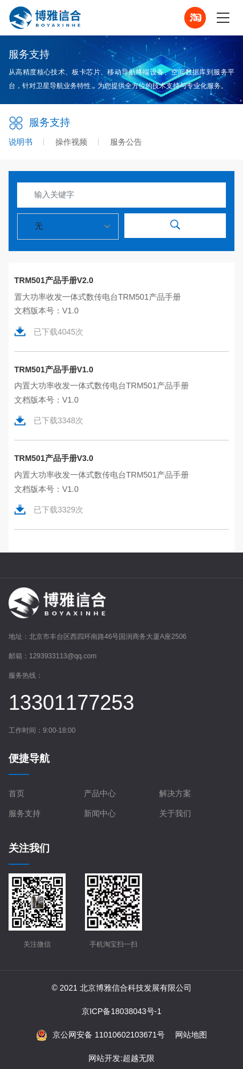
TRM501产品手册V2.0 (53, 280)
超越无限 (139, 1058)
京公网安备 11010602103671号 (100, 1035)
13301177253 (71, 702)
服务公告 (126, 141)
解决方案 (175, 793)
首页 (17, 793)
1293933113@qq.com (62, 656)
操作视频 (71, 141)
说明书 (21, 141)
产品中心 (100, 793)
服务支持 (24, 813)
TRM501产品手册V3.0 (53, 458)
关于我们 (175, 813)
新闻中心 (100, 813)
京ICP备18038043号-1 (121, 1011)
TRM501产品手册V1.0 (53, 369)
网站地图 (191, 1034)
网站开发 (104, 1058)
